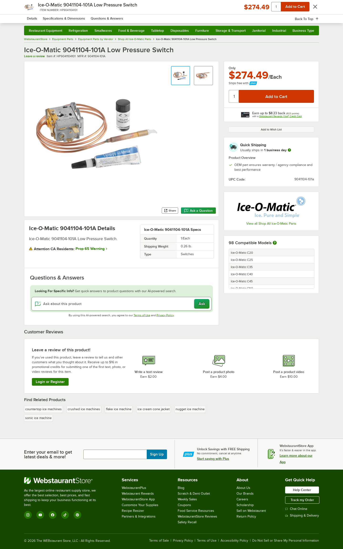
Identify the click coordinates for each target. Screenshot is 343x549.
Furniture (202, 30)
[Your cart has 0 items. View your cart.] (311, 16)
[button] (180, 75)
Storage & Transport (231, 30)
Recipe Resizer (133, 511)
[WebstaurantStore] (63, 480)
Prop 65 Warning (90, 249)
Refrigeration (78, 30)
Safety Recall (187, 522)
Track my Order (302, 500)
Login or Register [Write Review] (50, 382)
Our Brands (245, 493)
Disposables (180, 30)
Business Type (303, 30)
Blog (181, 488)
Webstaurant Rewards (138, 493)
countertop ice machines (43, 409)
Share (170, 210)
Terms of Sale (159, 540)
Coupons (184, 505)
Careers (242, 499)
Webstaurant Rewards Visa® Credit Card (280, 116)
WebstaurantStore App (138, 499)
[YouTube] (40, 515)
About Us (243, 488)
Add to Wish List (271, 129)
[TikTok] (65, 515)
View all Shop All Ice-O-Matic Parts (271, 223)
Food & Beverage (131, 30)
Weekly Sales (187, 499)
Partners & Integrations (139, 516)
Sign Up (157, 454)
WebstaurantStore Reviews (197, 516)
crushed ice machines (84, 409)
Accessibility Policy (234, 540)
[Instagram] (28, 515)
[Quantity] (234, 96)
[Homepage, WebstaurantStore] (64, 17)
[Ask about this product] (121, 304)
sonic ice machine (38, 418)
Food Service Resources (196, 511)
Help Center (302, 490)
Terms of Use (142, 315)
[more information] (289, 150)
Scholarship (245, 505)
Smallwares (103, 30)
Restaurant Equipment (45, 30)
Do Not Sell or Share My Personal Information (285, 540)
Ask (202, 304)
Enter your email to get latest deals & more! (48, 454)
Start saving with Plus (213, 459)
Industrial (279, 30)
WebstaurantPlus (134, 488)
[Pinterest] (77, 515)
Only (232, 68)
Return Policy (246, 516)
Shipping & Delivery (302, 515)
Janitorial (259, 30)
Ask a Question (198, 210)
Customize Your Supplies (140, 505)
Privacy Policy (165, 315)
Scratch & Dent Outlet (194, 493)
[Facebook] (52, 515)
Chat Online (296, 509)
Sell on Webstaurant (251, 511)
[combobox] (165, 16)
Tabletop (157, 30)
